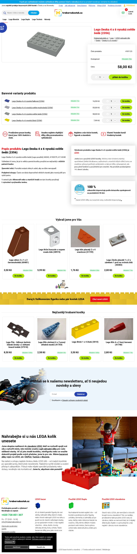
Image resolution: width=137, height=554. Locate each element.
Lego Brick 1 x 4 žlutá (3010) (85, 342)
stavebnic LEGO (34, 446)
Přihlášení (130, 5)
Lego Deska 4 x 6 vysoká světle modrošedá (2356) (32, 108)
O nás (61, 6)
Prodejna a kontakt (114, 6)
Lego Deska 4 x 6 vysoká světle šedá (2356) (29, 114)
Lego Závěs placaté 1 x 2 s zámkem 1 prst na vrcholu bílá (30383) (119, 262)
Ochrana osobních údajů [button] (41, 539)
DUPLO (28, 457)
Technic (36, 457)
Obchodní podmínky (9, 526)
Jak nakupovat (70, 6)
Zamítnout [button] (16, 547)
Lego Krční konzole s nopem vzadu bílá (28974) (52, 250)
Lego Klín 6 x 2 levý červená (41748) (119, 343)
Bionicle (45, 457)
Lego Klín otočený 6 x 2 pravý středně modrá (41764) (51, 343)
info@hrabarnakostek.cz (11, 522)
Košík (130, 13)
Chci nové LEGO (100, 299)
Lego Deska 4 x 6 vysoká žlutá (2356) (27, 120)
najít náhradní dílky (48, 449)
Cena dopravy (82, 6)
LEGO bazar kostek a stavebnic (69, 550)
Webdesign (106, 550)
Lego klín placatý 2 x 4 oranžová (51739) (85, 250)
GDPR (4, 529)
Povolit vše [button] (41, 547)
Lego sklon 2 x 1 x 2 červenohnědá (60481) (18, 261)
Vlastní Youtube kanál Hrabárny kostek (113, 134)
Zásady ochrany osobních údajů (75, 400)
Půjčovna (92, 6)
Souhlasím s (69, 400)
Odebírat (81, 394)
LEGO (76, 153)
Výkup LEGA (101, 6)
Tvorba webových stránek (92, 550)
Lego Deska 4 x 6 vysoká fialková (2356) (28, 101)
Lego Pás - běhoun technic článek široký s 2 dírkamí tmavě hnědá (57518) (18, 344)
